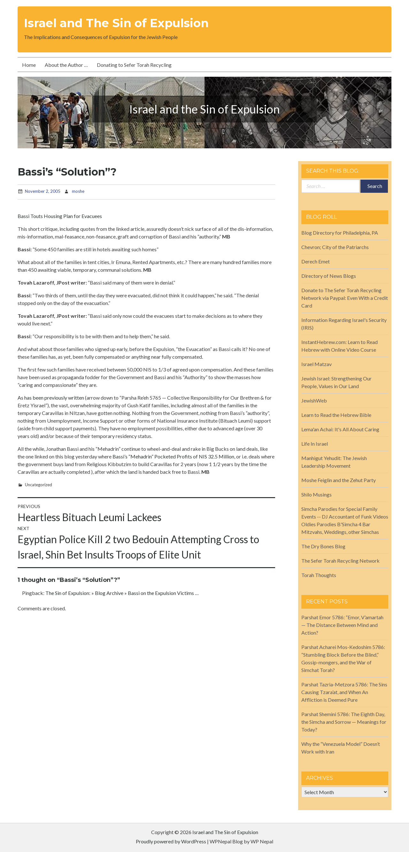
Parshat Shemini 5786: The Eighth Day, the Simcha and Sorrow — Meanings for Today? (343, 721)
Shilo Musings (316, 494)
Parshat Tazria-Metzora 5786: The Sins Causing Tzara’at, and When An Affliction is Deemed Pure (344, 692)
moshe (78, 191)
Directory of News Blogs (328, 276)
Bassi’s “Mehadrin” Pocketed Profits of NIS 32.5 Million (173, 456)
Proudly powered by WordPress (171, 841)
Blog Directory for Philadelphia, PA (339, 233)
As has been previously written (51, 398)
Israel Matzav (316, 364)
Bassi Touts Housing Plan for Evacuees (60, 216)
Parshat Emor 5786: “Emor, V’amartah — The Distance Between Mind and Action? (342, 625)
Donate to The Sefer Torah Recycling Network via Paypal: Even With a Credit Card (344, 298)
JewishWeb (314, 400)
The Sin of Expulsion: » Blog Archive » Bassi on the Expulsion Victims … (122, 593)
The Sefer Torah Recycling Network (340, 561)
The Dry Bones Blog (323, 546)
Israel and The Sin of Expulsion (116, 23)
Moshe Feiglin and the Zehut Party (338, 480)
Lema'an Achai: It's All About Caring (340, 429)
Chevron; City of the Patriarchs (335, 247)
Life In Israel (314, 444)
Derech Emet (315, 261)
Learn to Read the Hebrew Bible (336, 415)
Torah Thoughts (318, 575)
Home (29, 65)
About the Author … (66, 65)
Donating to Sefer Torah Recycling (134, 65)
